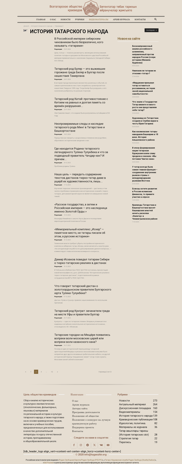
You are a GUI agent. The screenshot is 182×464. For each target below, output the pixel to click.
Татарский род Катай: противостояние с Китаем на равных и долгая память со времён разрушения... (81, 102)
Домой (26, 26)
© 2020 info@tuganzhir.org (91, 454)
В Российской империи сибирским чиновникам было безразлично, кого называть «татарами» (78, 42)
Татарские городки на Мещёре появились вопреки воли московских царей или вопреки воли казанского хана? (82, 338)
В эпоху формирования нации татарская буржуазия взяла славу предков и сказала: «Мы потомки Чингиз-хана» (144, 153)
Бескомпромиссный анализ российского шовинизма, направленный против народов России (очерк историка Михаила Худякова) (143, 54)
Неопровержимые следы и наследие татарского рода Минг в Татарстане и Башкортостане (79, 127)
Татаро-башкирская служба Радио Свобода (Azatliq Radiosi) (130, 460)
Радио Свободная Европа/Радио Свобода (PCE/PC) (80, 460)
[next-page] (57, 372)
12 (52, 372)
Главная (40, 19)
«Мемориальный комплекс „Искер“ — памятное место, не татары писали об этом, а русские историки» (79, 233)
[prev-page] (26, 372)
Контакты (140, 19)
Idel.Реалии (48, 463)
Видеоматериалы (98, 19)
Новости (65, 19)
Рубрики (79, 19)
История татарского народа (41, 26)
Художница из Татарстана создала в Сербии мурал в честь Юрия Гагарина (145, 121)
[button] (155, 19)
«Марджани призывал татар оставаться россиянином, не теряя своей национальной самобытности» (143, 88)
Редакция (58, 49)
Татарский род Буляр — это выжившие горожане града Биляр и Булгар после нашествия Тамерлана (79, 72)
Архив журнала (121, 19)
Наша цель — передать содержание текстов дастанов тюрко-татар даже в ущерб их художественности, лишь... (80, 178)
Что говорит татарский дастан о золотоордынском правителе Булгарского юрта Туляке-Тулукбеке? (82, 289)
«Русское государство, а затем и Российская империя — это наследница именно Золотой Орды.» (80, 208)
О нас (53, 19)
